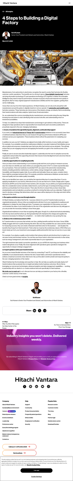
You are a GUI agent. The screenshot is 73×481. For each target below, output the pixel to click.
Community (28, 408)
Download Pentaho (53, 424)
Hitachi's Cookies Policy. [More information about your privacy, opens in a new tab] (33, 465)
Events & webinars (7, 418)
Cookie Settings (36, 476)
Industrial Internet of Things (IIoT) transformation (29, 132)
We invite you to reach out (10, 271)
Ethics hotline (29, 418)
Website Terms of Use (48, 359)
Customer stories (53, 408)
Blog (49, 414)
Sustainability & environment (10, 408)
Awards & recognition (8, 431)
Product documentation (32, 411)
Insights (25, 277)
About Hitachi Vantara (8, 404)
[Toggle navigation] (69, 3)
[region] (36, 469)
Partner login (51, 418)
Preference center (7, 424)
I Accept (36, 470)
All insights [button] (7, 11)
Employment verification (32, 421)
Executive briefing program (10, 427)
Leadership (5, 421)
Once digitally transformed (54, 94)
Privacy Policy (33, 359)
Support (27, 404)
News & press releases (8, 414)
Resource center (53, 404)
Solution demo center (54, 421)
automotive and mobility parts (59, 108)
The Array (51, 411)
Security (27, 424)
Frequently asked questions (33, 414)
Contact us (5, 439)
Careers (4, 411)
